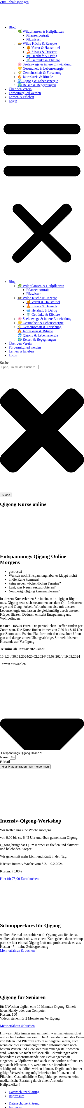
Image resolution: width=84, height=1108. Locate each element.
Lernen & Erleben (21, 97)
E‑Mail (5, 762)
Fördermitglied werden (25, 93)
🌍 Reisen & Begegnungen (37, 85)
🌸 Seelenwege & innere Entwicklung (45, 64)
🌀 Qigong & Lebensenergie (38, 81)
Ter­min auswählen (13, 664)
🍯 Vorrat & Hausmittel (43, 47)
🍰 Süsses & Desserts (41, 52)
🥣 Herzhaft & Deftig (41, 56)
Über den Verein (20, 89)
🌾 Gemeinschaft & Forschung (39, 72)
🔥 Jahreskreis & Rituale (35, 77)
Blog (12, 27)
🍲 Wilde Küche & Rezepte (37, 43)
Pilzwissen (33, 39)
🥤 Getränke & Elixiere (43, 60)
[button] (42, 191)
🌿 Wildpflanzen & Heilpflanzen (41, 31)
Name (4, 757)
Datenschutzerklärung (24, 1092)
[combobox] (19, 367)
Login (13, 101)
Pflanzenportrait (37, 35)
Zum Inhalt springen (14, 2)
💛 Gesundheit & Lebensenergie (40, 68)
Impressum (16, 1096)
